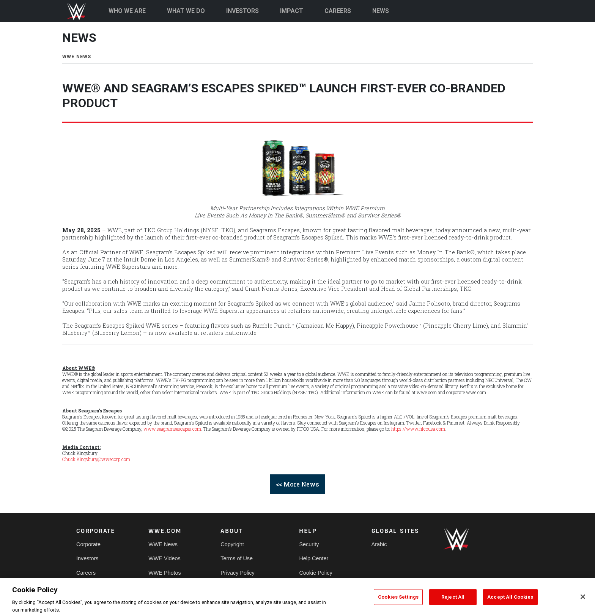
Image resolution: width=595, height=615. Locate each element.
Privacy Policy (237, 573)
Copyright (232, 544)
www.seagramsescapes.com (172, 429)
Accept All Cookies (510, 602)
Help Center (313, 558)
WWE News (163, 544)
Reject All (452, 602)
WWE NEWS (76, 56)
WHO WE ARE (127, 10)
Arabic (379, 544)
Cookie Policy (315, 573)
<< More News (297, 484)
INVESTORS (242, 10)
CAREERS (337, 10)
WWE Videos (164, 558)
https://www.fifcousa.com (418, 429)
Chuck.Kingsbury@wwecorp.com (96, 459)
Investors (87, 558)
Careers (86, 573)
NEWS (380, 10)
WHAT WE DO (186, 10)
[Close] (583, 602)
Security (309, 544)
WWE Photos (164, 573)
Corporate (88, 544)
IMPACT (291, 10)
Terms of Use (236, 558)
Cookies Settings (398, 602)
